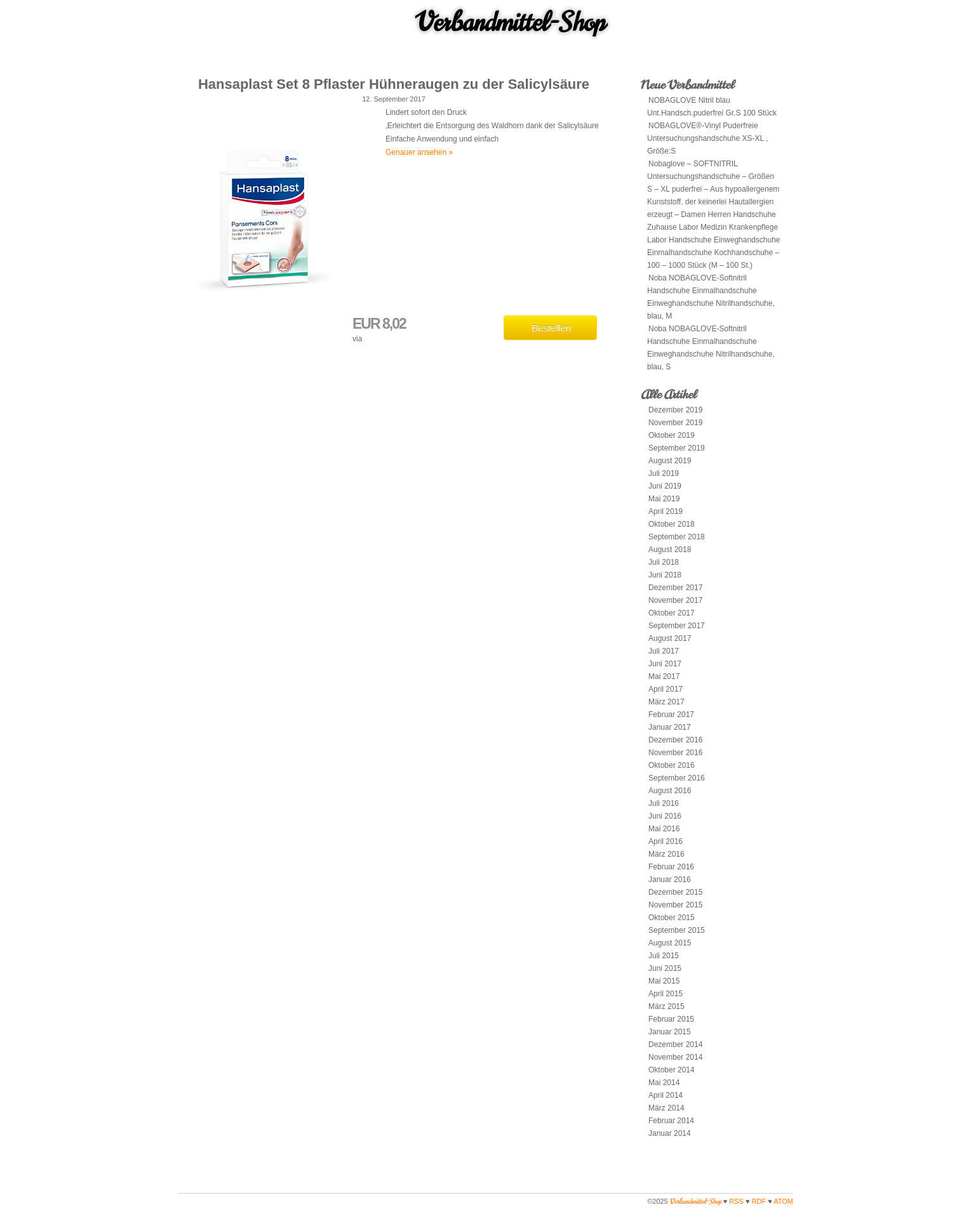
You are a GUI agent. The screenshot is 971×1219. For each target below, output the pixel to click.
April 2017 (665, 689)
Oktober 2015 (671, 917)
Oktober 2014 (671, 1069)
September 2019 (676, 448)
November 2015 (675, 904)
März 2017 (666, 701)
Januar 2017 (669, 727)
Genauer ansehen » (419, 152)
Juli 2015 (663, 955)
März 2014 (666, 1108)
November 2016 (675, 752)
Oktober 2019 (671, 435)
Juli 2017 (663, 651)
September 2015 (676, 930)
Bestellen (551, 327)
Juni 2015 (664, 968)
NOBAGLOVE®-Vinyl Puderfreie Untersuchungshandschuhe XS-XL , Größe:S (707, 138)
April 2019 (665, 511)
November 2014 (675, 1057)
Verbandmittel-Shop (510, 22)
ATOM (783, 1201)
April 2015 (665, 993)
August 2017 (669, 638)
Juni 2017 (664, 663)
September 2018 (676, 536)
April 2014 (665, 1095)
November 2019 (675, 422)
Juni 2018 (664, 574)
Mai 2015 (664, 981)
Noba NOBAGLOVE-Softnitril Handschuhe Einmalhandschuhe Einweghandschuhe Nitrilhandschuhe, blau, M (711, 296)
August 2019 (669, 460)
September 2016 (676, 778)
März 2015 (666, 1006)
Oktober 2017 (671, 613)
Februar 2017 (671, 714)
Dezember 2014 (675, 1044)
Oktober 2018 (671, 524)
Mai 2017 (664, 676)
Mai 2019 (664, 498)
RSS (736, 1201)
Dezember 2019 (675, 409)
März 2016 (666, 854)
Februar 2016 (671, 866)
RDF (759, 1201)
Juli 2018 (663, 562)
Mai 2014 (664, 1082)
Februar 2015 (671, 1019)
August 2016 (669, 790)
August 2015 (669, 943)
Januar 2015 (669, 1031)
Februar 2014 (671, 1120)
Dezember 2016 (675, 739)
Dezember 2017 (675, 587)
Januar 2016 (669, 879)
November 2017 (675, 600)
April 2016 (665, 841)
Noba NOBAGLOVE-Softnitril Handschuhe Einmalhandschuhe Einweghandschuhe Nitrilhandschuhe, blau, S (711, 347)
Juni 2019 (664, 486)
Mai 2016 (664, 828)
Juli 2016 (663, 803)
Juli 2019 (663, 473)
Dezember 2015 (675, 892)
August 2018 (669, 549)
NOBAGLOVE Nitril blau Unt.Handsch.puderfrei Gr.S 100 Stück (712, 106)
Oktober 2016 (671, 765)
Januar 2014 (669, 1133)
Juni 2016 (664, 816)
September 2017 (676, 625)
